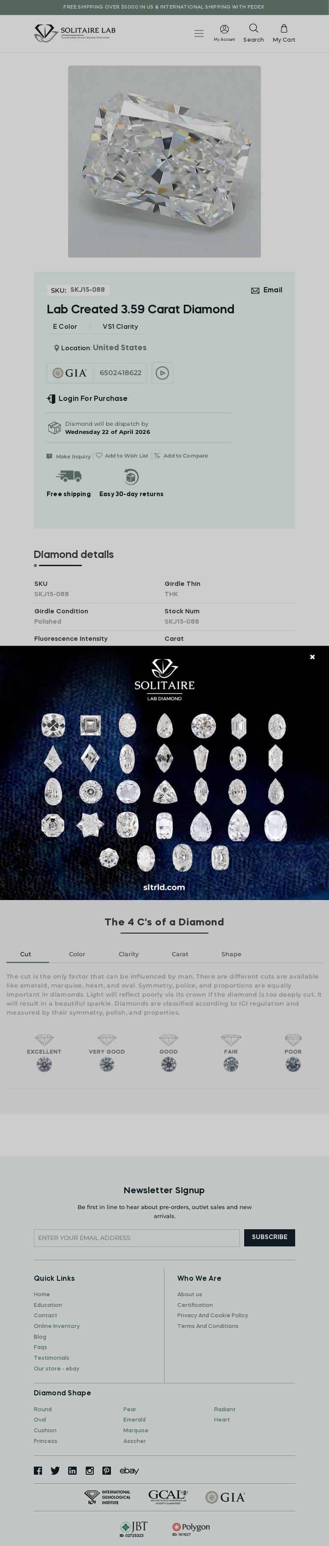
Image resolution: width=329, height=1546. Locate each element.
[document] (164, 773)
